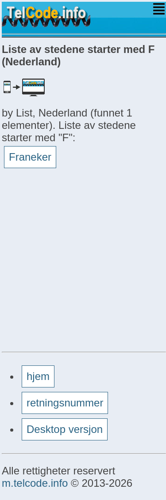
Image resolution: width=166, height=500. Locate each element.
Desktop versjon (65, 429)
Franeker (30, 157)
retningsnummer (65, 403)
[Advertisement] (83, 263)
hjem (38, 376)
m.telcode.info (35, 483)
